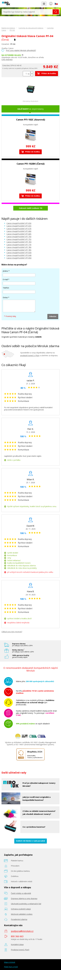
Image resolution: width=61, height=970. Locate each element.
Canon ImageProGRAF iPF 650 (19, 223)
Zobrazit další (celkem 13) (30, 208)
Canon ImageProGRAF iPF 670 (19, 228)
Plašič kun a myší (11, 967)
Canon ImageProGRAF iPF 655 (19, 226)
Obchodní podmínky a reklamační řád (26, 904)
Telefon (6, 288)
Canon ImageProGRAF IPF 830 (19, 252)
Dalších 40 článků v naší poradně (30, 841)
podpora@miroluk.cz (22, 931)
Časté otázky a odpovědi (21, 893)
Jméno (5, 271)
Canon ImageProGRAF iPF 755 (19, 239)
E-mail (5, 279)
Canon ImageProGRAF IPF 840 (19, 255)
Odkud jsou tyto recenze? (12, 631)
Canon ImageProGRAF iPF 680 (19, 231)
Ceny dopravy (7, 59)
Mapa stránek (9, 962)
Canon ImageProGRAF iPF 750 (19, 236)
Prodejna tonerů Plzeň (20, 949)
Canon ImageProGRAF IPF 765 (19, 242)
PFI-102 (12, 30)
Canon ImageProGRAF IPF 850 (19, 258)
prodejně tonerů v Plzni (29, 355)
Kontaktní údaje (17, 944)
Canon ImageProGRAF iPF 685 (19, 234)
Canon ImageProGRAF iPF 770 (19, 244)
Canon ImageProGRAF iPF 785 (19, 250)
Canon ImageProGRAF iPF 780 (19, 247)
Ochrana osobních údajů (21, 909)
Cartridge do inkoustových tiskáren (31, 28)
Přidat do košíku (46, 73)
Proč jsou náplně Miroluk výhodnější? (21, 50)
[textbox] (27, 11)
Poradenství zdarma (19, 919)
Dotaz (5, 297)
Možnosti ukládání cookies (21, 914)
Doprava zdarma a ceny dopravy (24, 898)
